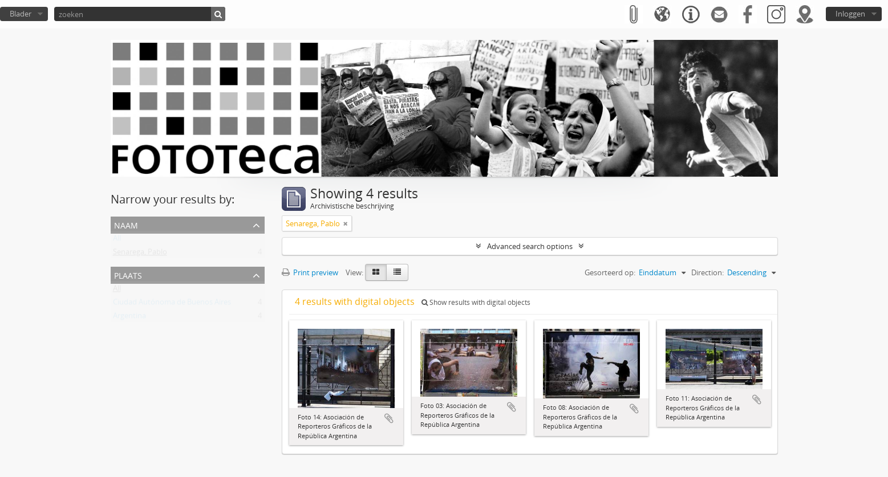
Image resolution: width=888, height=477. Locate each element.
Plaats (128, 274)
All (117, 240)
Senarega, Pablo (140, 254)
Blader (20, 14)
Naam (126, 224)
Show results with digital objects (475, 302)
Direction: (707, 272)
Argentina (129, 318)
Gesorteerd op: (610, 272)
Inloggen (850, 14)
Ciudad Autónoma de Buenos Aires (172, 304)
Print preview (310, 272)
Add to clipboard (389, 418)
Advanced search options (530, 246)
